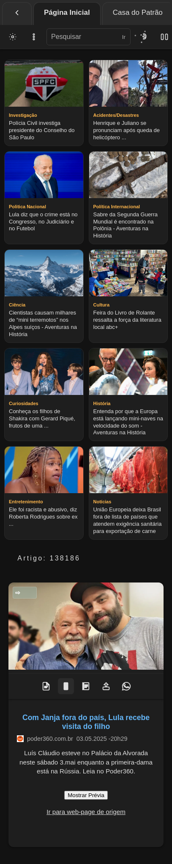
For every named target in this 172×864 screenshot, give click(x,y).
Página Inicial (67, 12)
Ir (124, 37)
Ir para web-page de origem (86, 811)
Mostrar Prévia (86, 795)
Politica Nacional (27, 593)
